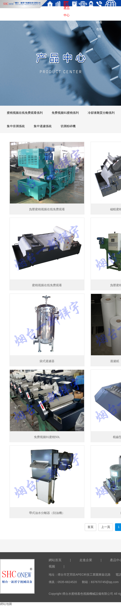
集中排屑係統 (16, 126)
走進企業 (85, 560)
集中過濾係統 (43, 126)
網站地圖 (6, 604)
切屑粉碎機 (68, 126)
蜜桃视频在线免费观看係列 (25, 112)
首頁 (90, 527)
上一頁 (105, 527)
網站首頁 (55, 560)
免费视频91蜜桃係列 (65, 112)
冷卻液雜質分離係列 (101, 112)
